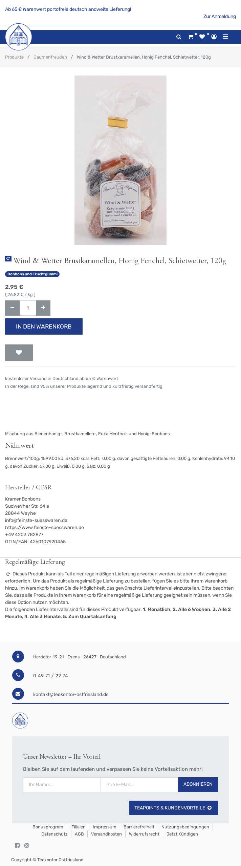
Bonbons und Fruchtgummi (32, 274)
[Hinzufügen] (43, 308)
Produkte (14, 57)
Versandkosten (106, 834)
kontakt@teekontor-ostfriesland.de (71, 694)
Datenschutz (54, 834)
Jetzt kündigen (182, 834)
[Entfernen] (12, 308)
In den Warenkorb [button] (44, 326)
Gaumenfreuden (50, 57)
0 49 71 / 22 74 (50, 676)
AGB (79, 834)
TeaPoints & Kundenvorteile (173, 808)
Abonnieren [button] (198, 784)
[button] (19, 352)
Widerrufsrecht (144, 834)
